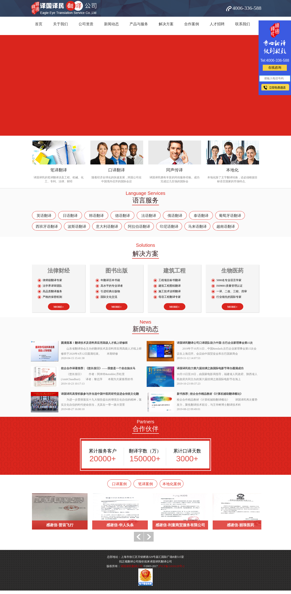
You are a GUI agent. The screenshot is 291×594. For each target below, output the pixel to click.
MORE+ (59, 306)
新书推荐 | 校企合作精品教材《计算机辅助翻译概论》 (210, 393)
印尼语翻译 (169, 226)
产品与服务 (139, 24)
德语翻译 (122, 216)
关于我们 (60, 24)
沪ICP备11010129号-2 (171, 566)
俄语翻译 (175, 216)
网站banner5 (145, 85)
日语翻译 (70, 216)
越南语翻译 (225, 226)
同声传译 (174, 170)
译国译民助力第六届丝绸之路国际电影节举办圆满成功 (210, 368)
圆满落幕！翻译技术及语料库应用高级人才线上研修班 (94, 342)
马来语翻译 (197, 226)
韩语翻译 (96, 216)
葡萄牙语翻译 (230, 216)
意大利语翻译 (107, 226)
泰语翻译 (201, 216)
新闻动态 (111, 24)
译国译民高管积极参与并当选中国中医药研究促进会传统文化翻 (100, 393)
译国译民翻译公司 (131, 566)
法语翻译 (148, 216)
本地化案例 (171, 484)
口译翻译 (116, 170)
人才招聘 (217, 24)
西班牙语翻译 (47, 226)
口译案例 (119, 484)
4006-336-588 (246, 8)
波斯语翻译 (77, 226)
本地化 (232, 170)
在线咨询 (274, 67)
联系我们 (242, 24)
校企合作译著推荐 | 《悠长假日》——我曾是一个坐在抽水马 (98, 368)
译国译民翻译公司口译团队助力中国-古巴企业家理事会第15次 (215, 342)
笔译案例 (145, 484)
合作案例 (191, 24)
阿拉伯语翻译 (139, 226)
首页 (38, 24)
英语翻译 (44, 216)
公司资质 (86, 24)
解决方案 (166, 24)
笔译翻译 (58, 170)
